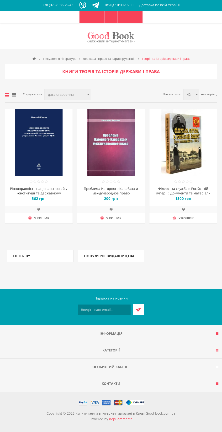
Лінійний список (14, 95)
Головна (34, 58)
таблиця (7, 95)
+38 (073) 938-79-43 (57, 5)
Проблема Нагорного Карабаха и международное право (111, 190)
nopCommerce (120, 419)
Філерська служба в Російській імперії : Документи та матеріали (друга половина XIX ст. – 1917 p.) (183, 193)
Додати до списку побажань (38, 209)
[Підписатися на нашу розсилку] (104, 310)
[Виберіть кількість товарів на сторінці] (191, 94)
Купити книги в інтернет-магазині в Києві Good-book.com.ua (125, 413)
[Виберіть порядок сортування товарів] (67, 94)
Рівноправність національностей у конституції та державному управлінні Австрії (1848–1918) (38, 193)
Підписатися (138, 309)
